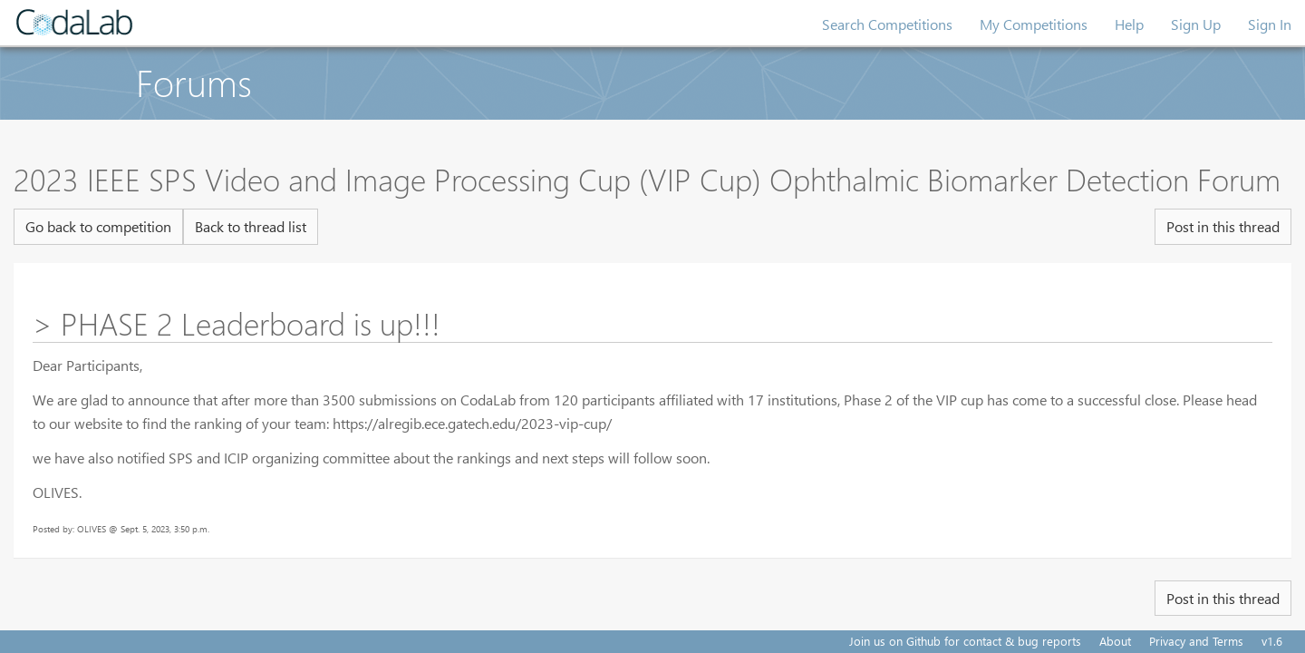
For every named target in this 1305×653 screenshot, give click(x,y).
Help (1129, 24)
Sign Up (1196, 24)
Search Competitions (887, 24)
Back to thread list (250, 226)
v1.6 (1272, 640)
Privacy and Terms (1196, 640)
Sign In (1269, 24)
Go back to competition (98, 226)
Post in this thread (1223, 226)
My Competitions (1034, 24)
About (1115, 640)
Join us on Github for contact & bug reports (965, 640)
